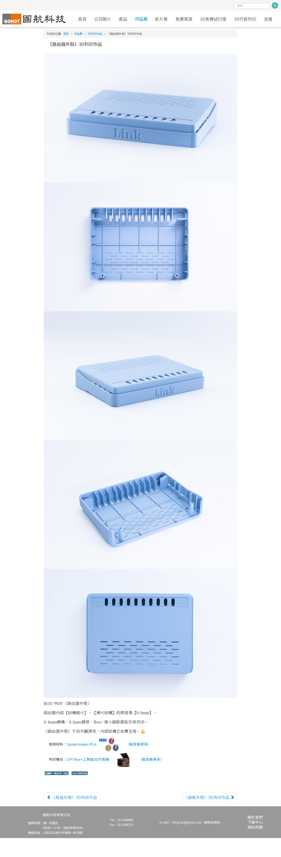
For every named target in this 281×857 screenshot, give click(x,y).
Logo (39, 19)
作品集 (149, 19)
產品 (130, 19)
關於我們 (255, 836)
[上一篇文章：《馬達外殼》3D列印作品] (72, 816)
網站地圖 (255, 846)
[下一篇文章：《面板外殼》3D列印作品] (209, 816)
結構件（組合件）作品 (57, 792)
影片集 (171, 19)
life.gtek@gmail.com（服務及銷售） (197, 841)
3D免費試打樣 (225, 19)
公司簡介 (109, 19)
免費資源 (194, 19)
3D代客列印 (258, 19)
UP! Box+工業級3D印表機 (102, 779)
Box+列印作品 (79, 792)
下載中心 (255, 841)
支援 (139, 37)
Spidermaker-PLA (95, 764)
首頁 (87, 19)
